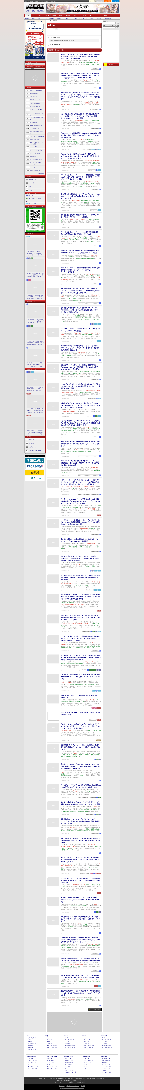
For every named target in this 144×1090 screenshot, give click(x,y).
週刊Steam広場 (34, 122)
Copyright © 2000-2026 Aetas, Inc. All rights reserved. (72, 1088)
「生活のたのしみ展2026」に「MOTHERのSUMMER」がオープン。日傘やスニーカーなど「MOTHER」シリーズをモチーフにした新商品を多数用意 (80, 597)
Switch (54, 15)
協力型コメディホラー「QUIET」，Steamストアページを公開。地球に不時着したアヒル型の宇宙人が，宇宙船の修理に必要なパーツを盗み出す (80, 766)
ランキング (115, 1)
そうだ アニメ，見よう (36, 128)
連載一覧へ (41, 173)
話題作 (34, 18)
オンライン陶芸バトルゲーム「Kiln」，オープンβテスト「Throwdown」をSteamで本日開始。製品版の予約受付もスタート (80, 900)
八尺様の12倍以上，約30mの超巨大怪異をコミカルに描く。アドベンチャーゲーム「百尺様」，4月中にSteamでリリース (80, 919)
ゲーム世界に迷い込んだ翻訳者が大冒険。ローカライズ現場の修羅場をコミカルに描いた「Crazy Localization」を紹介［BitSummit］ (80, 444)
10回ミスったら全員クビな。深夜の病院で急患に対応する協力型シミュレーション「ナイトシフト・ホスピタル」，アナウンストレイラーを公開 (80, 56)
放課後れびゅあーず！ (35, 170)
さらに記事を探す (95, 1009)
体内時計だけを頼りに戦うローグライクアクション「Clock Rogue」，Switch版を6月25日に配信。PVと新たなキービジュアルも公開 (80, 196)
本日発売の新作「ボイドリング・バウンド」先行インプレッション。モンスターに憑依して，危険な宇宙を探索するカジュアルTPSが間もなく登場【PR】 (80, 291)
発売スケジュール (52, 1045)
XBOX (39, 15)
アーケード (104, 1056)
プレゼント (99, 18)
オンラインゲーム (42, 18)
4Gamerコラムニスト (35, 146)
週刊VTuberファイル (35, 106)
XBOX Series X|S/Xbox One (34, 198)
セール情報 (68, 1064)
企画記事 (27, 18)
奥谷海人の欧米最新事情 (36, 90)
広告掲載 (83, 1086)
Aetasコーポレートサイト (35, 450)
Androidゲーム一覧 (70, 1072)
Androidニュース (70, 1060)
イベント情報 (106, 1060)
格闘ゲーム (105, 1062)
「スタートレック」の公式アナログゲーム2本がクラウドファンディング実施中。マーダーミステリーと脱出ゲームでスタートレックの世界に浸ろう (80, 726)
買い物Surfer (33, 156)
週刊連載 (52, 18)
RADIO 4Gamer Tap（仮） (36, 125)
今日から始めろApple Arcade (37, 136)
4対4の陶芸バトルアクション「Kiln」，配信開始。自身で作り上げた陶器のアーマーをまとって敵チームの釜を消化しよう (80, 747)
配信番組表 (108, 18)
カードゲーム (106, 1064)
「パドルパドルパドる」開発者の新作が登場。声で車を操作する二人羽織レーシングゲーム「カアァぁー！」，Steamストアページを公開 (81, 270)
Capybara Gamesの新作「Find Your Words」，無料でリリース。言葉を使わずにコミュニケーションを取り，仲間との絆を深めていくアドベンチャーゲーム (80, 940)
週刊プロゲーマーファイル (37, 99)
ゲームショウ (91, 18)
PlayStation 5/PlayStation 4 (34, 201)
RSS (26, 1)
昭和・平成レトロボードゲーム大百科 (37, 143)
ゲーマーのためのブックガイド (37, 132)
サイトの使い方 (44, 1)
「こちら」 (81, 1080)
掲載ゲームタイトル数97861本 (35, 10)
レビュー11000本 (30, 12)
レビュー (67, 18)
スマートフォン (68, 1056)
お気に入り (100, 1)
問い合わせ (53, 1)
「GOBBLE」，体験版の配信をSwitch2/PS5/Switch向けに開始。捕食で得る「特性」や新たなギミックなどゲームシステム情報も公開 (81, 135)
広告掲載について (33, 447)
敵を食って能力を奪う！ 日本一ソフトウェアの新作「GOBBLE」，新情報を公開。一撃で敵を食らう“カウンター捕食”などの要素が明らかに (80, 558)
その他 (104, 1070)
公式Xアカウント (34, 1)
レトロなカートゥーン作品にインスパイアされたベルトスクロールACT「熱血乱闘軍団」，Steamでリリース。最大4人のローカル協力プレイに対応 (80, 522)
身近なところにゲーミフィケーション (37, 163)
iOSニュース (68, 1058)
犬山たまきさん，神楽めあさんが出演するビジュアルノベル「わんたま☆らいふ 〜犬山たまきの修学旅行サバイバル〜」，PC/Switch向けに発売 (80, 156)
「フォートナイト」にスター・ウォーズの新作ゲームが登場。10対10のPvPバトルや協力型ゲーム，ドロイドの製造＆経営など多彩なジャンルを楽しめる (81, 657)
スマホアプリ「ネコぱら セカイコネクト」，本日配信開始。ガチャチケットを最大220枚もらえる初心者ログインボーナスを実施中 (80, 860)
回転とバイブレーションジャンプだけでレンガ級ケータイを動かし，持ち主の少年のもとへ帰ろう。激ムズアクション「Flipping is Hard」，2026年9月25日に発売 (80, 76)
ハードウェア (82, 15)
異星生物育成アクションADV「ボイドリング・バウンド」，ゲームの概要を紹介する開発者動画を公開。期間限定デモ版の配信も (80, 821)
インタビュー (75, 18)
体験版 (30, 1042)
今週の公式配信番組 (35, 103)
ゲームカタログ (106, 1072)
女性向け (68, 15)
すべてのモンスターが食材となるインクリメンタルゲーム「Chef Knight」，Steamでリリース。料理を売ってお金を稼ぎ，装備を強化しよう (80, 348)
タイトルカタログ (52, 1047)
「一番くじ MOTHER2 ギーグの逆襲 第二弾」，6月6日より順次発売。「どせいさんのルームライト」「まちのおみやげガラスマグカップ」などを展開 (80, 501)
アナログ (96, 15)
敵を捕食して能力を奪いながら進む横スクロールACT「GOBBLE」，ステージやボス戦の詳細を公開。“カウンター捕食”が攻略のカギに (80, 310)
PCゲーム (30, 195)
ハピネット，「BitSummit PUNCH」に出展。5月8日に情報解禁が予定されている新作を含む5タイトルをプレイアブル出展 (80, 677)
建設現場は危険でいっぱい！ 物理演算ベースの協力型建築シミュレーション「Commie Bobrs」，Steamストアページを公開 (80, 993)
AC (90, 15)
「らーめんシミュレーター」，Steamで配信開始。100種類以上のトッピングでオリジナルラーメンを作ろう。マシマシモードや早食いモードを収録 (80, 177)
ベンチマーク (88, 1068)
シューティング (106, 1066)
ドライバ (31, 190)
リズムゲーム (106, 1068)
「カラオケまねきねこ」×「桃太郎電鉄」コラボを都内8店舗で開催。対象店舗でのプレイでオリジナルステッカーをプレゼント (80, 880)
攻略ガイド (59, 18)
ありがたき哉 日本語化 (36, 159)
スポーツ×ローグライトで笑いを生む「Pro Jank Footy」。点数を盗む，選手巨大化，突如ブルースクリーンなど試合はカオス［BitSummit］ (80, 463)
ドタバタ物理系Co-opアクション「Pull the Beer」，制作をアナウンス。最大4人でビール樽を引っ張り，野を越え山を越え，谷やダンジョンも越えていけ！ (80, 423)
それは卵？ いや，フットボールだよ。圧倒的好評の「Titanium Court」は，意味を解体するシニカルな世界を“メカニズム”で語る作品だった (79, 367)
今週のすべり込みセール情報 (37, 118)
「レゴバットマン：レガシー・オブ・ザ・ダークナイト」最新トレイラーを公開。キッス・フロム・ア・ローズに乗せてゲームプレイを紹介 (80, 617)
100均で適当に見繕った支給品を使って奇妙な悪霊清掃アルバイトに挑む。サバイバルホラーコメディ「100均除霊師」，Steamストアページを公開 (80, 116)
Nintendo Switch (32, 203)
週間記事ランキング (34, 179)
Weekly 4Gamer (34, 93)
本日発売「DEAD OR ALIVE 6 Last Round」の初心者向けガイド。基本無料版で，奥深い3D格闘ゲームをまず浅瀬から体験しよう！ (35, 275)
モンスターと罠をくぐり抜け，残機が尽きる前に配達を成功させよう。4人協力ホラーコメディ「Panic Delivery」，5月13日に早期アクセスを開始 (80, 638)
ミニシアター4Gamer (35, 153)
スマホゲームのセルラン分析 (37, 114)
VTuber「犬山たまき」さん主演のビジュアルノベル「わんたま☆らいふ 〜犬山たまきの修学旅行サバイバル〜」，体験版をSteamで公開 (80, 386)
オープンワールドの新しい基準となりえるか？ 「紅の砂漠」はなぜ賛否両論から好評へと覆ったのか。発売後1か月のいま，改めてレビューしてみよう (35, 343)
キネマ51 (32, 167)
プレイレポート (69, 1040)
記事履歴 (108, 1)
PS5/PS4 (46, 15)
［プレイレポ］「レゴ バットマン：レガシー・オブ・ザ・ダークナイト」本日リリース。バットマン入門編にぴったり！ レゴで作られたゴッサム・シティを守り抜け (80, 482)
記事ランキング (32, 1049)
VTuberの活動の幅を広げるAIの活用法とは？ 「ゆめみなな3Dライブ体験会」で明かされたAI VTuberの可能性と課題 (35, 410)
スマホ (60, 15)
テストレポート (88, 1060)
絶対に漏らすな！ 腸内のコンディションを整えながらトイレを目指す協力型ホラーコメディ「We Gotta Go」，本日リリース (80, 840)
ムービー (83, 18)
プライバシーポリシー (34, 439)
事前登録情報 (69, 1062)
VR (75, 15)
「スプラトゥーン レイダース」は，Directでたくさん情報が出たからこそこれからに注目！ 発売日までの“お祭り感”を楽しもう (35, 253)
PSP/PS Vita (104, 1036)
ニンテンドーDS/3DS (51, 1056)
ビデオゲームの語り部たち (37, 150)
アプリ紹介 (68, 1066)
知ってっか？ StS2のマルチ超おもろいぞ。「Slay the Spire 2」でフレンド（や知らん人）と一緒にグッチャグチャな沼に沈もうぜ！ (35, 364)
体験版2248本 (40, 12)
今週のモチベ (33, 96)
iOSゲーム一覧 (69, 1070)
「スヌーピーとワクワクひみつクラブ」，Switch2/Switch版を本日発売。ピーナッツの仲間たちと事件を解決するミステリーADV (80, 577)
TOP (28, 15)
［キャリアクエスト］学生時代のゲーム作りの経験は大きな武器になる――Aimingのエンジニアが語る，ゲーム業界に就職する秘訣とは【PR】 (35, 432)
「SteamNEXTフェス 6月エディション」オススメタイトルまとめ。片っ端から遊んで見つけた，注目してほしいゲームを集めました (35, 297)
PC (33, 15)
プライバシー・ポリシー (72, 1086)
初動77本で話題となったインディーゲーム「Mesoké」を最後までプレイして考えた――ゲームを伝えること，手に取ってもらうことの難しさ (35, 321)
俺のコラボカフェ (34, 139)
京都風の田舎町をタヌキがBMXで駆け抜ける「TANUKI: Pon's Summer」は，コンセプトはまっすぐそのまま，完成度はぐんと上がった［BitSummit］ (80, 405)
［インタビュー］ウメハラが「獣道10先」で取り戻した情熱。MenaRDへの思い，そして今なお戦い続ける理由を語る (35, 389)
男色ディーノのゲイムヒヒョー (37, 110)
